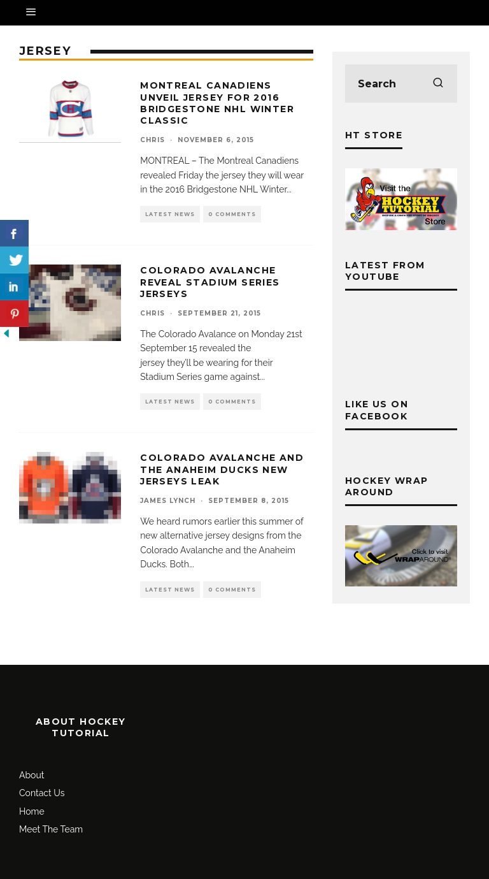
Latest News (170, 214)
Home (32, 811)
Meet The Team (51, 829)
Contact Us (41, 793)
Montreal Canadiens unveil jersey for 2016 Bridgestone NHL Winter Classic (217, 103)
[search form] (401, 83)
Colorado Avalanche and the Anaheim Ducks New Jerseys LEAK (222, 469)
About (31, 775)
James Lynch (167, 501)
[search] (438, 83)
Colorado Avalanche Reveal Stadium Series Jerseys (210, 282)
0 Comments (232, 214)
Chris (152, 140)
